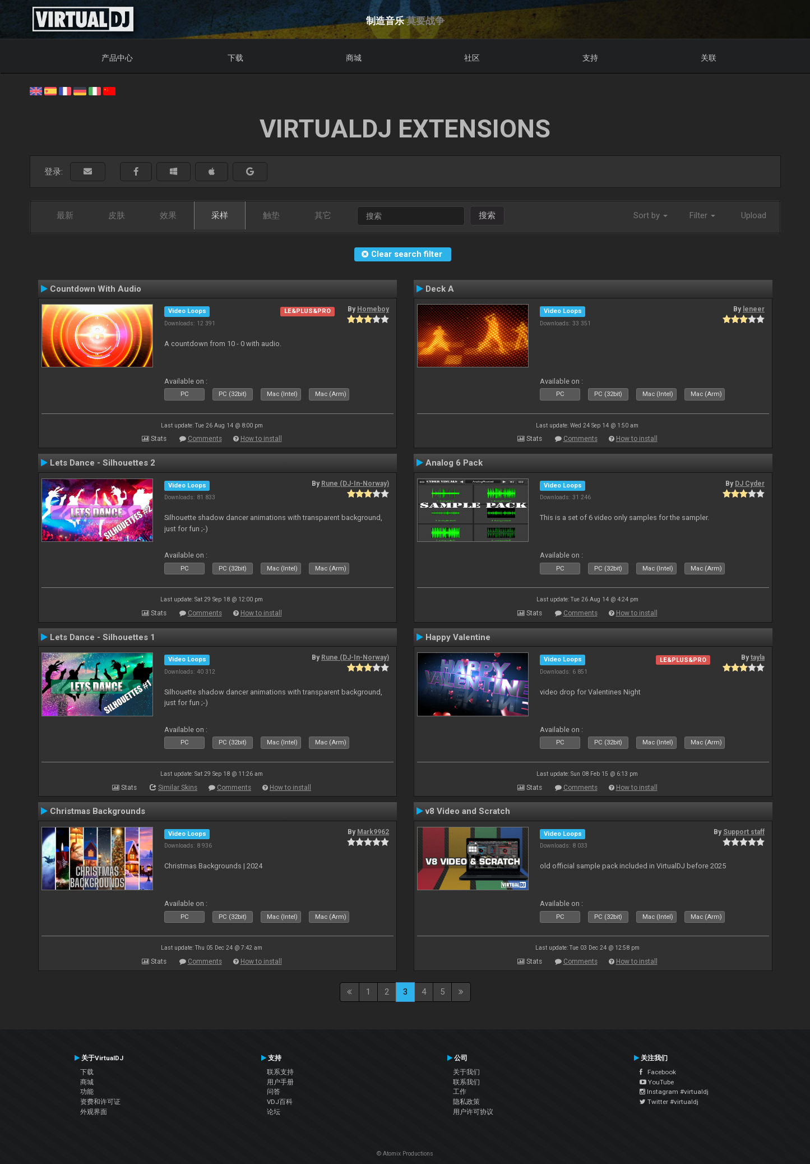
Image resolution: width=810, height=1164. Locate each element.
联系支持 (280, 1072)
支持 (590, 57)
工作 (459, 1092)
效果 (168, 215)
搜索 (487, 215)
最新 (65, 215)
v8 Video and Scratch (467, 811)
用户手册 (280, 1082)
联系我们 (466, 1082)
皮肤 (116, 215)
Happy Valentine (457, 637)
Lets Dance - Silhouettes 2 (102, 463)
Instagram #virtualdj (674, 1092)
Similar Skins (177, 788)
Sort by (650, 215)
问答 (273, 1092)
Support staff (744, 832)
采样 (219, 215)
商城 (354, 57)
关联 (708, 57)
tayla (758, 657)
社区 (472, 57)
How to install (261, 439)
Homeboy (373, 309)
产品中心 (117, 57)
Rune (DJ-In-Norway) (355, 483)
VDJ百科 (280, 1102)
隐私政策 (466, 1102)
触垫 (271, 215)
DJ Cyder (750, 483)
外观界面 (93, 1112)
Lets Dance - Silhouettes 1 (102, 637)
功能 (87, 1092)
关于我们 (466, 1072)
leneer (754, 309)
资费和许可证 (100, 1102)
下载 (235, 57)
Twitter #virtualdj (669, 1102)
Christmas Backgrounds (97, 811)
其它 (322, 215)
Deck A (439, 289)
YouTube (657, 1082)
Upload (753, 215)
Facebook (658, 1072)
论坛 (273, 1112)
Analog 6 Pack (454, 463)
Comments (205, 439)
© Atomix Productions (405, 1153)
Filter (702, 215)
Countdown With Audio (95, 289)
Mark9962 (373, 832)
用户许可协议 (473, 1112)
